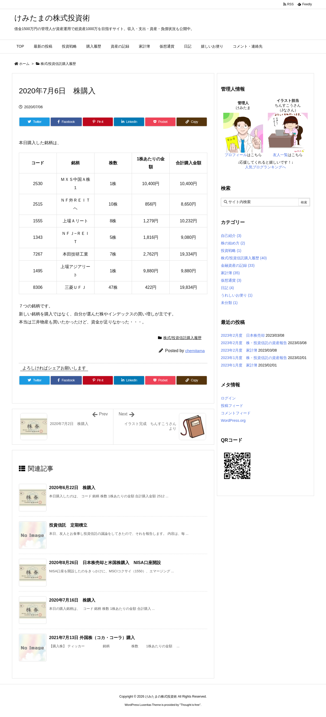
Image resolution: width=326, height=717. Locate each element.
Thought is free (190, 704)
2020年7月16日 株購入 (72, 600)
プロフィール (236, 155)
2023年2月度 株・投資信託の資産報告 (254, 343)
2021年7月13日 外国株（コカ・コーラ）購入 (92, 637)
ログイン (228, 398)
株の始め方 (233, 243)
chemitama (195, 350)
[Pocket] (160, 122)
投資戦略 (231, 250)
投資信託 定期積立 (68, 525)
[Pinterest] (98, 122)
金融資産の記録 (238, 265)
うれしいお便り (236, 295)
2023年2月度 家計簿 (239, 350)
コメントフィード (236, 413)
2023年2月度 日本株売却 (243, 335)
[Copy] (192, 122)
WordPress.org (233, 420)
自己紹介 (231, 236)
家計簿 (230, 273)
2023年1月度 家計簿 (239, 365)
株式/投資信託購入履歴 (58, 64)
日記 (227, 288)
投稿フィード (232, 405)
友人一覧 (280, 155)
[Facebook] (66, 122)
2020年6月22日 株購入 (72, 487)
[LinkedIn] (129, 122)
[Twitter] (34, 122)
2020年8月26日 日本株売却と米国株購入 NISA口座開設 (105, 562)
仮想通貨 (231, 280)
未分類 (229, 303)
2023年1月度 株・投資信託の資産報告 (254, 358)
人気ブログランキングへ (265, 167)
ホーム (24, 64)
